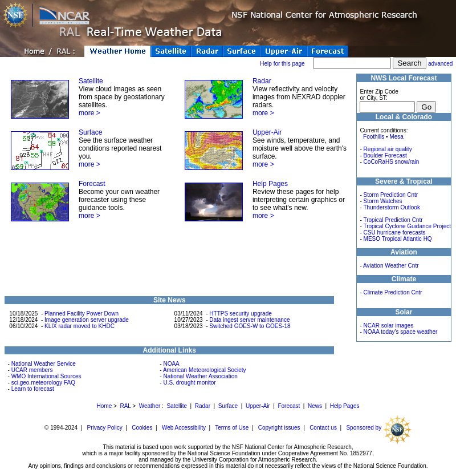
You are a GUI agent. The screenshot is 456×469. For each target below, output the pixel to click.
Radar (262, 81)
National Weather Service (43, 364)
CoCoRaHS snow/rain (392, 162)
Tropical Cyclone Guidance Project (407, 226)
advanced (440, 63)
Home (104, 406)
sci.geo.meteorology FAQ (43, 382)
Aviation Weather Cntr (390, 265)
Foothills (373, 137)
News (315, 406)
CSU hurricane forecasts (395, 232)
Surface (90, 132)
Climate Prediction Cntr (393, 292)
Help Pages (270, 184)
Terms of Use (232, 427)
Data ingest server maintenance (249, 320)
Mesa (396, 137)
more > (89, 113)
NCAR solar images (389, 325)
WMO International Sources (46, 376)
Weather (150, 406)
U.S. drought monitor (189, 382)
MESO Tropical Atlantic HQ (398, 239)
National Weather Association (200, 376)
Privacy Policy (105, 427)
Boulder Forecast (385, 155)
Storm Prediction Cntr (391, 195)
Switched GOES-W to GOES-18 (249, 326)
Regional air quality (388, 149)
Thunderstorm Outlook (391, 207)
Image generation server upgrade (86, 320)
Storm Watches (383, 201)
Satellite (91, 81)
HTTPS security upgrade (240, 313)
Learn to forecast (32, 389)
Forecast (92, 184)
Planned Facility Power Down (81, 313)
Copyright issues (279, 427)
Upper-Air (267, 132)
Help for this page (282, 63)
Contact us (323, 427)
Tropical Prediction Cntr (392, 220)
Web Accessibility (184, 427)
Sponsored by (379, 427)
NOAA (171, 364)
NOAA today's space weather (401, 332)
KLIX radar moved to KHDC (79, 326)
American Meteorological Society (204, 370)
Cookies (142, 427)
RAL (125, 406)
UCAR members (32, 370)
